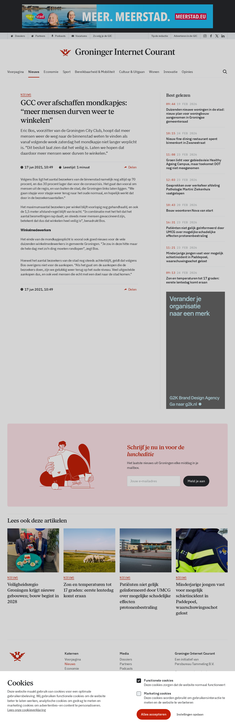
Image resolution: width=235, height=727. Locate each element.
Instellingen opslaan (190, 714)
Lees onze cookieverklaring (26, 710)
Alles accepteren (153, 714)
